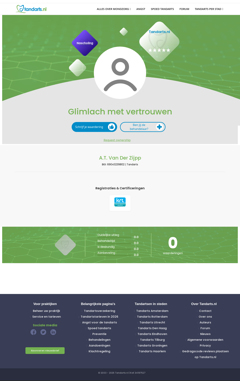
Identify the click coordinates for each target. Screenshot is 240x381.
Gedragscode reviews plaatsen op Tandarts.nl (205, 355)
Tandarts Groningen (152, 346)
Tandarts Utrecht (152, 323)
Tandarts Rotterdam (152, 317)
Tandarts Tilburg (152, 340)
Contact (205, 312)
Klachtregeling (99, 352)
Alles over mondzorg (113, 9)
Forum (184, 9)
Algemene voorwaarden (205, 340)
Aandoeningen (99, 346)
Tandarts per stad (208, 9)
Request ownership (117, 140)
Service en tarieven (46, 317)
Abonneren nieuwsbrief (45, 351)
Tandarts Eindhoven (152, 335)
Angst (140, 9)
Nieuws (205, 335)
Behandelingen (99, 340)
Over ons (205, 317)
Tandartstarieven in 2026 (99, 317)
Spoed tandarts (162, 9)
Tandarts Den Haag (152, 329)
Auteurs (205, 323)
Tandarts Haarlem (152, 352)
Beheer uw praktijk (46, 312)
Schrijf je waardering (95, 126)
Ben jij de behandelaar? (146, 127)
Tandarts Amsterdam (152, 312)
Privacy (205, 346)
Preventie (99, 335)
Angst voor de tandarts (99, 323)
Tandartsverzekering (99, 312)
